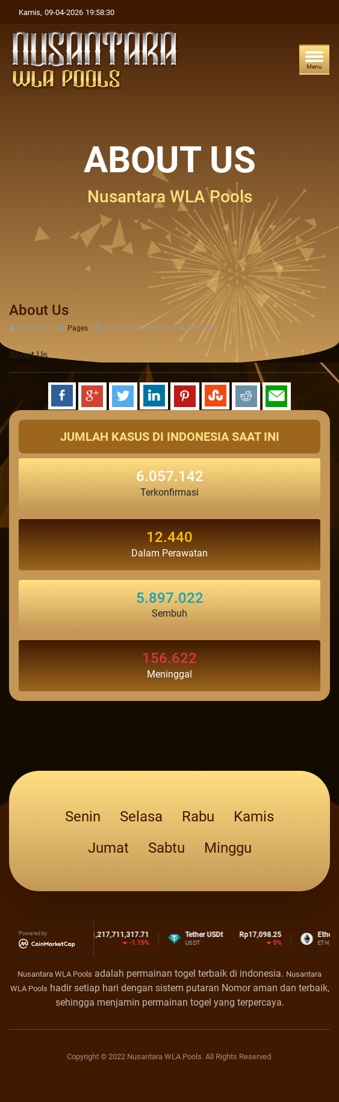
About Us (39, 310)
